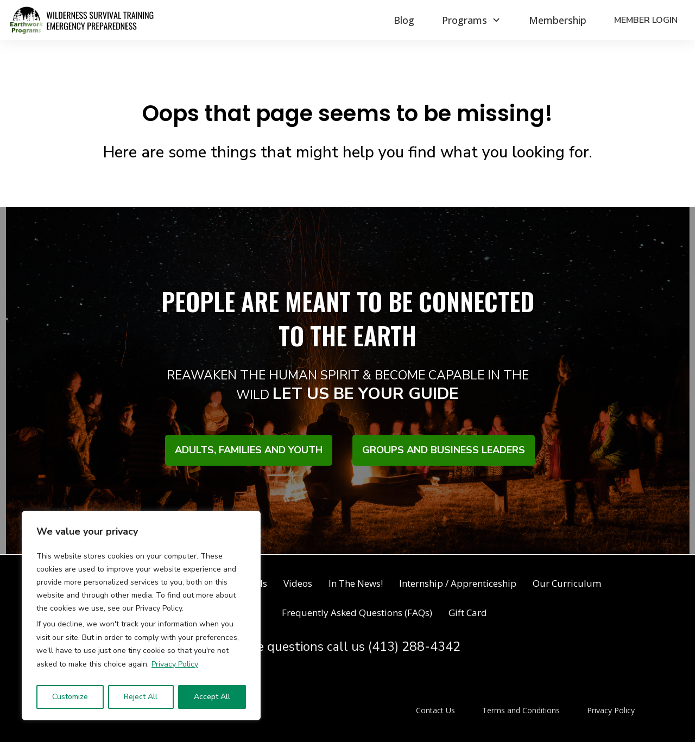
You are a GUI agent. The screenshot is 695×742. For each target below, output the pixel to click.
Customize (70, 697)
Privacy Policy (174, 664)
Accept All (212, 697)
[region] (141, 615)
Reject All (140, 697)
